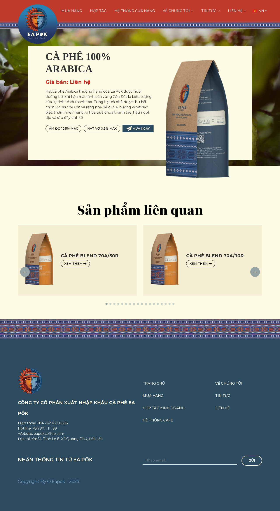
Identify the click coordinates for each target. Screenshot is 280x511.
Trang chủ (154, 383)
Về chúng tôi (228, 383)
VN (258, 11)
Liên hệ (222, 408)
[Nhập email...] (190, 460)
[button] (106, 306)
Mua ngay (138, 128)
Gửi (251, 460)
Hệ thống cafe (158, 420)
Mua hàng (153, 396)
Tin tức (222, 396)
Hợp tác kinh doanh (164, 408)
